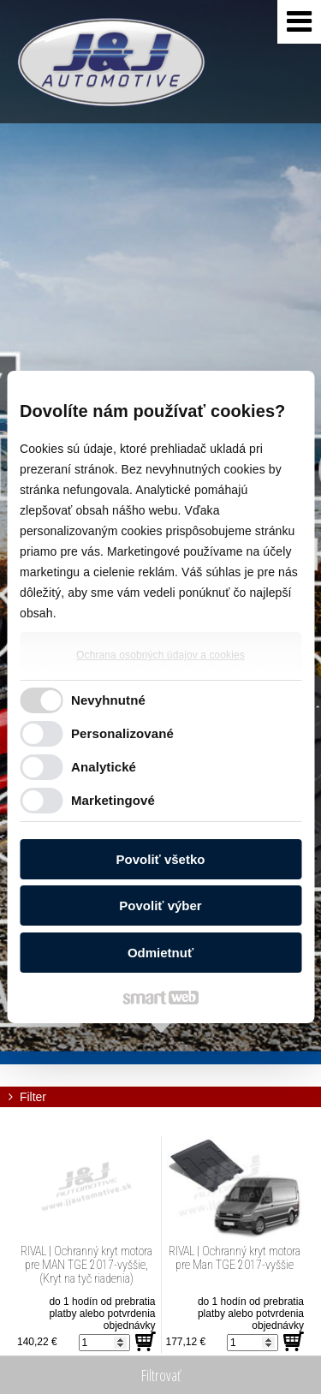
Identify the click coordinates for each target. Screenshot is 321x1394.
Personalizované (122, 733)
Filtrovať (161, 1375)
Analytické (103, 767)
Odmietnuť (160, 952)
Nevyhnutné (108, 700)
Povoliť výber (160, 905)
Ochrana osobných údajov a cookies (160, 655)
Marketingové (113, 800)
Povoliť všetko (160, 859)
